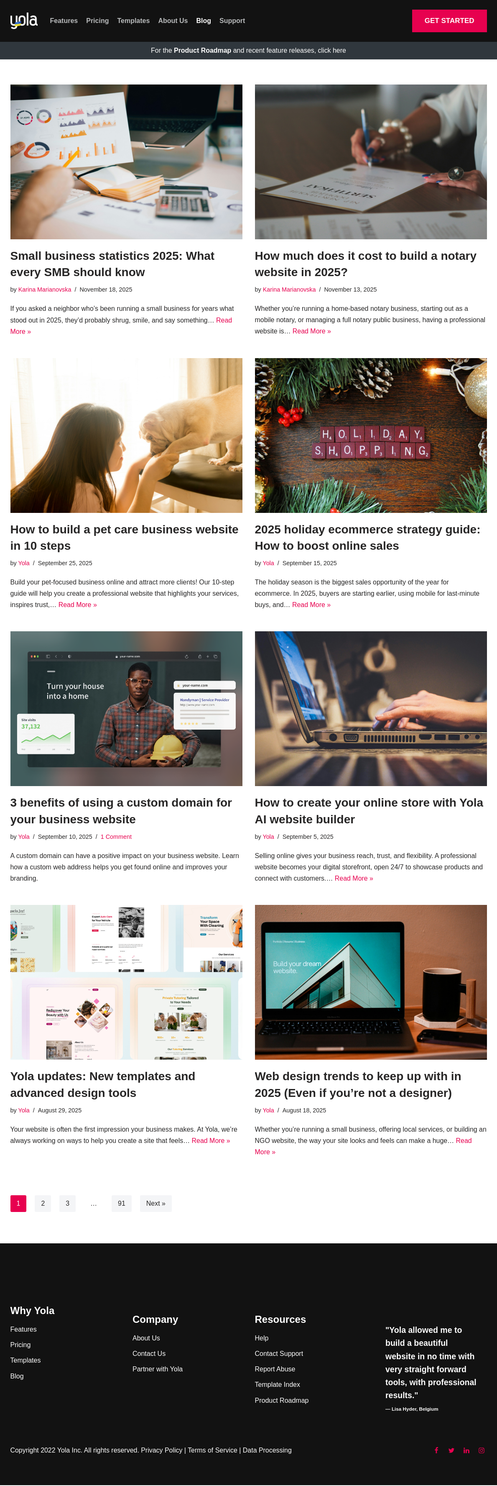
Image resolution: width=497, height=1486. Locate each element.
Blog (204, 20)
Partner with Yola (158, 1370)
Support (232, 20)
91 (121, 1204)
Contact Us (149, 1354)
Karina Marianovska (44, 289)
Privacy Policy (162, 1451)
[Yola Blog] (24, 21)
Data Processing (268, 1451)
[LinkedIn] (466, 1451)
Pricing (97, 20)
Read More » (312, 331)
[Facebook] (436, 1451)
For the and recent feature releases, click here (248, 50)
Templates (133, 20)
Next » (156, 1204)
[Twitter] (451, 1451)
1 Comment (116, 837)
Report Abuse (275, 1370)
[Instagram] (481, 1451)
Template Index (278, 1385)
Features (64, 20)
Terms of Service (213, 1451)
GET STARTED (449, 21)
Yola (23, 563)
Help (262, 1339)
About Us (173, 20)
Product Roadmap (282, 1401)
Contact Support (279, 1354)
